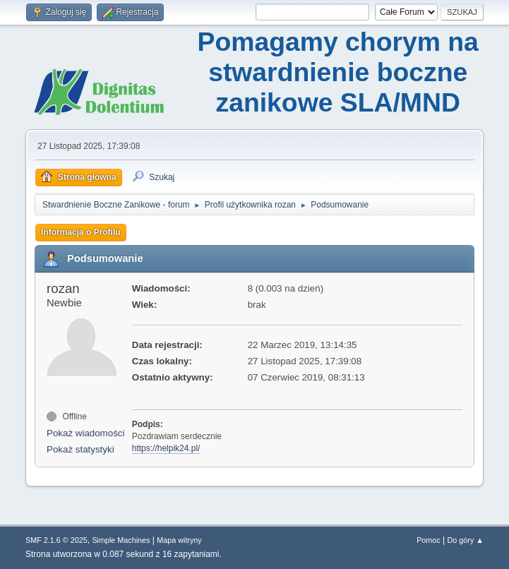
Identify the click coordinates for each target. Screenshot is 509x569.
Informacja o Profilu (81, 232)
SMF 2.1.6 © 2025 (56, 540)
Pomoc (429, 540)
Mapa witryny (179, 540)
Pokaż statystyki (80, 449)
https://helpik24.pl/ (166, 448)
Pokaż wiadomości (85, 433)
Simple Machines (121, 540)
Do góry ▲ (466, 540)
